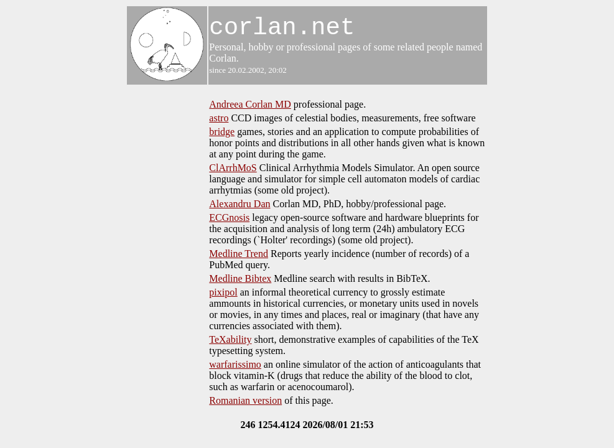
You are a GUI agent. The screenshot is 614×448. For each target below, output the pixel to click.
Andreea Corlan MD (250, 104)
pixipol (223, 292)
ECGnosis (229, 217)
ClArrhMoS (232, 167)
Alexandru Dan (239, 203)
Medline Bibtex (240, 278)
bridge (222, 131)
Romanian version (245, 400)
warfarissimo (235, 364)
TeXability (230, 339)
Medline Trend (238, 253)
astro (218, 118)
